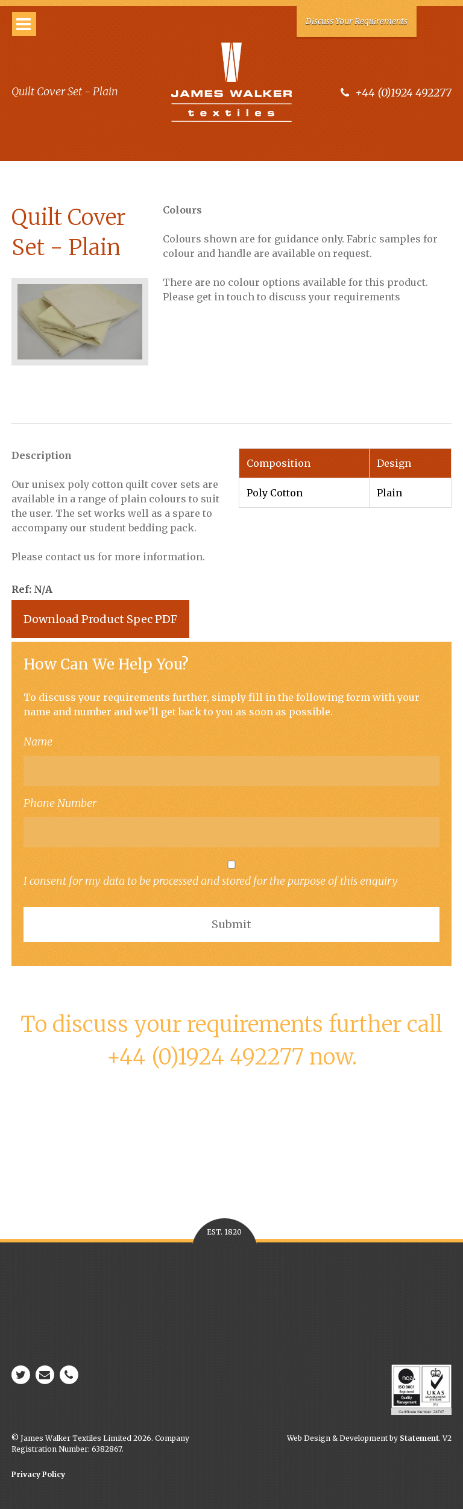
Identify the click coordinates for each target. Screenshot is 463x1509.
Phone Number (60, 803)
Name (38, 741)
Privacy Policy (38, 1474)
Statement (419, 1438)
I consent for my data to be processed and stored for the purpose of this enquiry (231, 874)
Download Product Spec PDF (100, 619)
